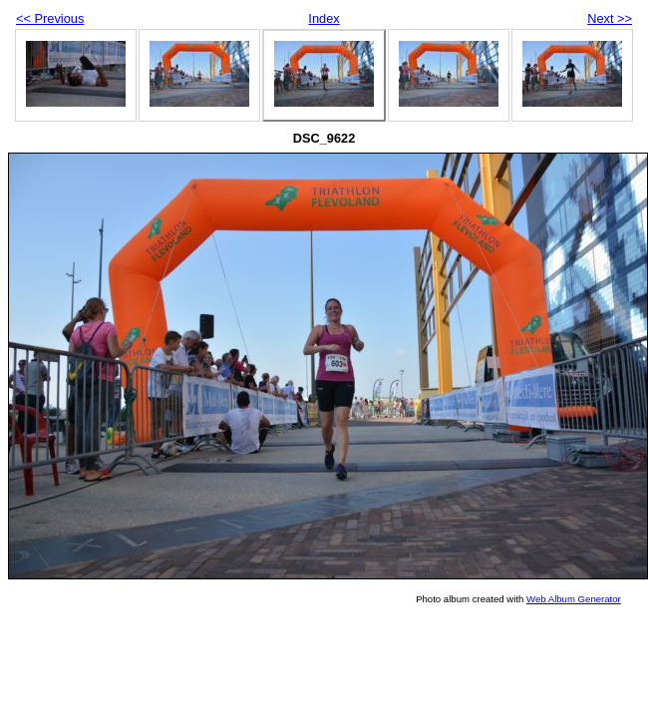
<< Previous (50, 18)
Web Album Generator (573, 598)
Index (323, 18)
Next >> (609, 18)
